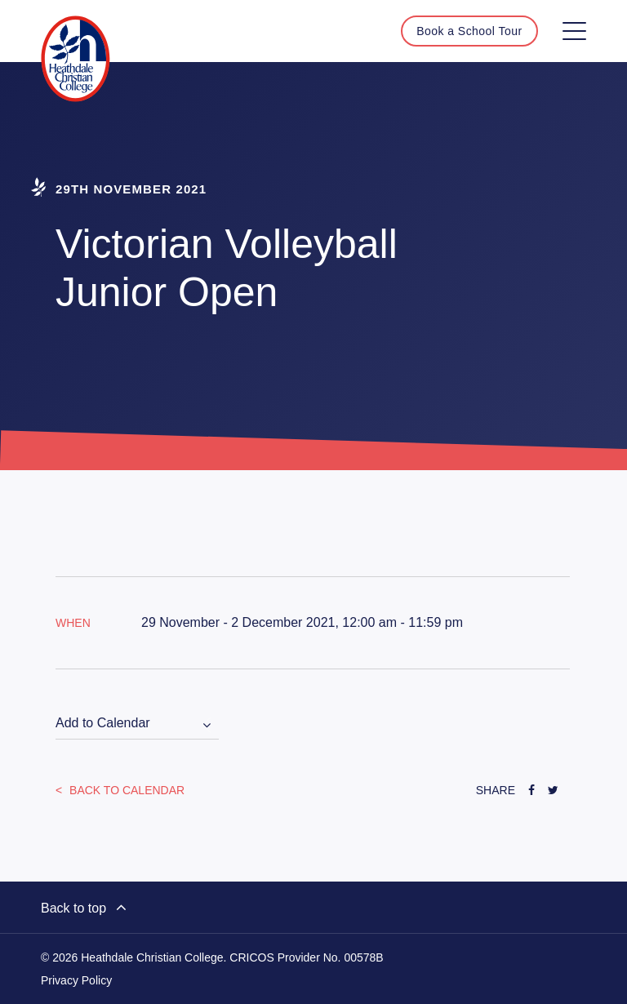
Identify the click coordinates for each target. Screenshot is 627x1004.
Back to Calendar (125, 790)
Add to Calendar (103, 723)
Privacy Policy (76, 980)
